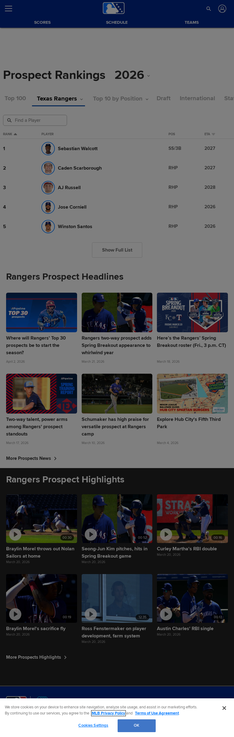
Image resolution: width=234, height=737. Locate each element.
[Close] (224, 708)
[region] (117, 717)
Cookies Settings (93, 725)
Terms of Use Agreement (157, 713)
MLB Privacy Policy (108, 713)
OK (136, 725)
